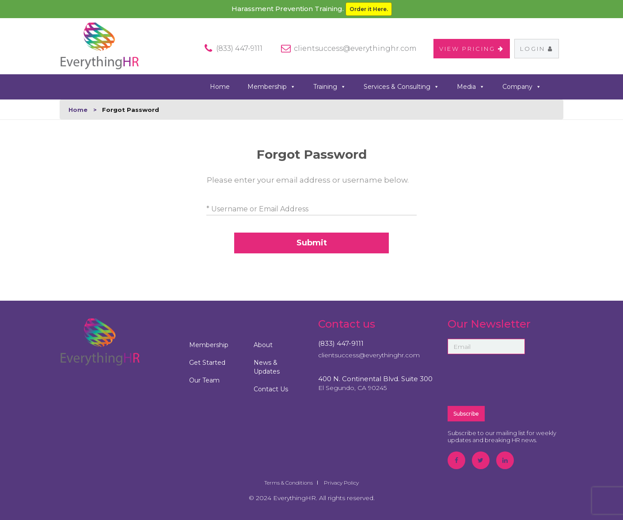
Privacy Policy (341, 482)
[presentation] (515, 379)
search (560, 86)
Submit (311, 243)
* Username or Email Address (257, 209)
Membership (271, 86)
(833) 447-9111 (341, 343)
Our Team (204, 380)
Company (521, 86)
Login (536, 48)
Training (329, 86)
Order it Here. (368, 9)
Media (471, 86)
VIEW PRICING (471, 48)
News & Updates (267, 367)
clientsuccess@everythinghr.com (355, 48)
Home (220, 87)
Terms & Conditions (288, 482)
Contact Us (271, 389)
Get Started (207, 363)
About (263, 345)
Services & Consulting (401, 86)
